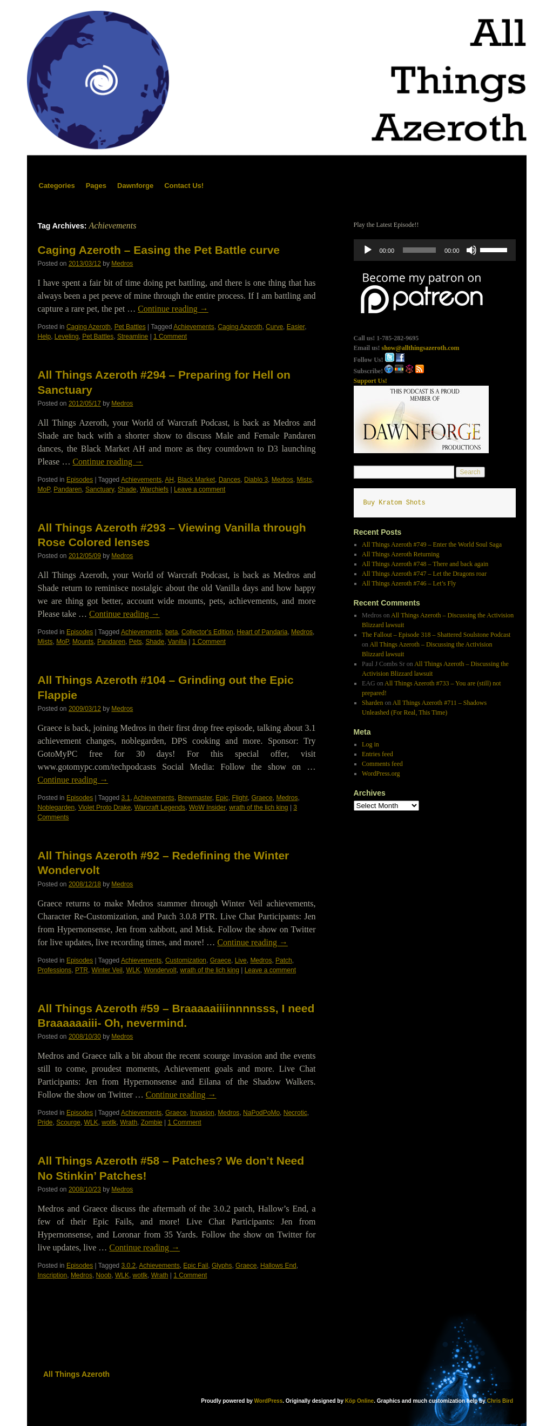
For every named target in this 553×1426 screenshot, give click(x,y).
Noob (104, 1275)
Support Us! (370, 381)
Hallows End (278, 1265)
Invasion (202, 1112)
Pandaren (67, 489)
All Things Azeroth (76, 1374)
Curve (274, 327)
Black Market (196, 479)
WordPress (268, 1401)
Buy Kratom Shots (394, 503)
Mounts (82, 641)
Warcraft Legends (159, 807)
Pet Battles (130, 327)
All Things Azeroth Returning (400, 554)
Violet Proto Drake (104, 807)
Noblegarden (56, 807)
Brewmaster (195, 798)
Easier (296, 327)
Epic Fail (195, 1265)
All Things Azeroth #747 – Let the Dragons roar (424, 573)
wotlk (109, 1122)
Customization (185, 960)
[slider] (419, 250)
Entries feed (377, 754)
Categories (57, 185)
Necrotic (295, 1112)
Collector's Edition (207, 632)
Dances (230, 479)
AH (169, 479)
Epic (221, 798)
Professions (55, 970)
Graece (261, 798)
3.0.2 (129, 1265)
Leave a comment (199, 489)
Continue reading (173, 308)
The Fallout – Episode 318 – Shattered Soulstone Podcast (436, 634)
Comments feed (382, 764)
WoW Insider (207, 807)
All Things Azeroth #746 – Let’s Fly (409, 583)
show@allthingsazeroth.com (421, 348)
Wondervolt (160, 970)
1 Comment (170, 336)
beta (171, 632)
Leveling (67, 336)
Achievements (193, 327)
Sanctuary (99, 489)
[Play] (367, 250)
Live (241, 960)
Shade (127, 489)
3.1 (126, 798)
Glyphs (222, 1265)
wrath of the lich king (258, 807)
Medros (122, 263)
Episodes (79, 479)
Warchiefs (154, 489)
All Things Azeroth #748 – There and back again (425, 564)
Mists (304, 479)
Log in (370, 744)
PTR (81, 970)
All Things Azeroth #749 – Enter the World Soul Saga (432, 544)
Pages (96, 185)
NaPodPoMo (261, 1112)
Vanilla (177, 641)
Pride (45, 1122)
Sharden (372, 703)
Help (44, 336)
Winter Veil (107, 970)
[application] (435, 250)
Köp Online (359, 1401)
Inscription (53, 1275)
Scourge (68, 1122)
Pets (135, 641)
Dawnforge (135, 185)
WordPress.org (381, 773)
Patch (283, 960)
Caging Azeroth (88, 327)
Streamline (132, 336)
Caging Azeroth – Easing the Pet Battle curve (159, 250)
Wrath (128, 1122)
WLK (133, 970)
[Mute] (471, 250)
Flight (239, 798)
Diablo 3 (256, 479)
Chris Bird (500, 1401)
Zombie (152, 1122)
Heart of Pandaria (262, 632)
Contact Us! (184, 185)
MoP (44, 489)
